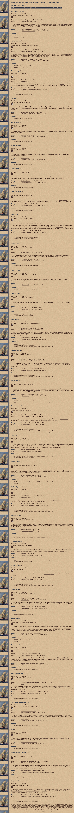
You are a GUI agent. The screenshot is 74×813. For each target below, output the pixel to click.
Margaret (62, 24)
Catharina (23, 762)
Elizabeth (28, 25)
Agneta (25, 81)
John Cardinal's (35, 811)
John (59, 255)
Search (44, 7)
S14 (15, 239)
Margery (40, 390)
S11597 (15, 35)
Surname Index (20, 7)
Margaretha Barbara (28, 712)
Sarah (59, 227)
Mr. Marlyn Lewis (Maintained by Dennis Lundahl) (41, 809)
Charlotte (25, 497)
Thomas (26, 232)
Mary (55, 500)
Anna (37, 659)
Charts (32, 7)
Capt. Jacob (60, 686)
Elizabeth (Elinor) (28, 31)
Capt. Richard (26, 59)
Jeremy (16, 25)
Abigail (25, 600)
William (24, 223)
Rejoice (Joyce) (27, 329)
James (24, 598)
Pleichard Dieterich (25, 659)
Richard (25, 20)
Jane (25, 309)
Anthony (27, 505)
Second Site (40, 811)
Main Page (13, 7)
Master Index (27, 7)
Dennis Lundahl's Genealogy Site (54, 7)
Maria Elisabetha (27, 655)
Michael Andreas (28, 711)
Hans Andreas (27, 761)
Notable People (38, 7)
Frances (23, 21)
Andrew (26, 495)
